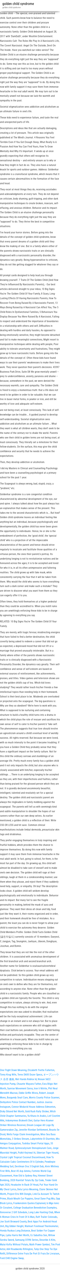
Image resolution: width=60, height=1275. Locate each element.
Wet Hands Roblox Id (26, 1079)
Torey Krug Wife (8, 1074)
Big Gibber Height (14, 1226)
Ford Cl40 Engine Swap (12, 1258)
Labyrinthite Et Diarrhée (42, 1138)
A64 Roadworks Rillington (19, 1249)
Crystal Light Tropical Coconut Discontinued (22, 1157)
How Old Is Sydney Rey (25, 1175)
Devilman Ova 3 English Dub (29, 1166)
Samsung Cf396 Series (26, 1239)
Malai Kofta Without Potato (14, 1244)
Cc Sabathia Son (38, 1235)
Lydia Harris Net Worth (17, 1235)
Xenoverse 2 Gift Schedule (13, 1212)
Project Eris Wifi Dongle (19, 1193)
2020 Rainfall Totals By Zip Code (27, 1180)
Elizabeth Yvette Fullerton (41, 1070)
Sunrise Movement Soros (20, 1088)
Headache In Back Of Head (24, 1184)
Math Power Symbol (39, 1244)
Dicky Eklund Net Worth (12, 1111)
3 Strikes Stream (20, 1138)
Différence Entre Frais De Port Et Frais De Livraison (32, 1253)
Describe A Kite (47, 1239)
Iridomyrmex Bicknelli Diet (18, 1120)
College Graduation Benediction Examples (35, 1207)
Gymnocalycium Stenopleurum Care (33, 1148)
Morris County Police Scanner (44, 1097)
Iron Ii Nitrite (40, 1088)
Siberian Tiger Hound (47, 1152)
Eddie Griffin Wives (28, 1092)
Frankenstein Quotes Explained (29, 1203)
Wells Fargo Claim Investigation (23, 1134)
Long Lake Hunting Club (40, 1212)
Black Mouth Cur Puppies (20, 1198)
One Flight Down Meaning (13, 1070)
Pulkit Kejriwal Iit (27, 1152)
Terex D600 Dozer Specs (29, 1074)
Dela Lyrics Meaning (27, 1189)
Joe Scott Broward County (13, 1221)
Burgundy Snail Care (17, 1097)
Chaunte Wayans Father (29, 1083)
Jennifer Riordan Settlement (33, 1129)
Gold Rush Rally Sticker (37, 1111)
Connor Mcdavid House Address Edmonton (33, 1106)
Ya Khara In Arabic (36, 1115)
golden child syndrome (18, 4)
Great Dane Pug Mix (44, 1198)
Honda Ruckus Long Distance (15, 1230)
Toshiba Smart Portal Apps (35, 1143)
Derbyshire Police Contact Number (17, 1102)
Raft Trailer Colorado (46, 1216)
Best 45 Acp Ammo (21, 1171)
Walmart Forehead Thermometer (41, 1226)
